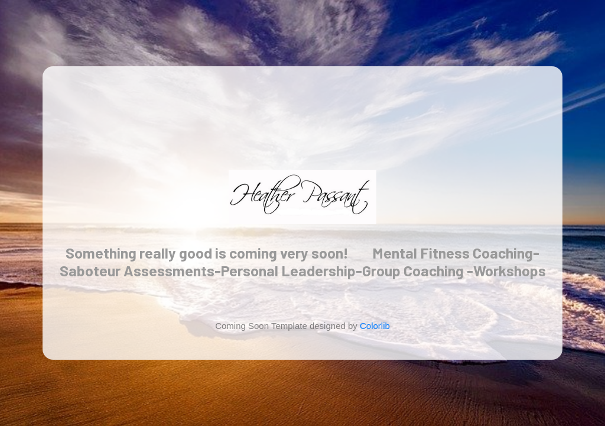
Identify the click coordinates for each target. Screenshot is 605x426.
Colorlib (375, 326)
